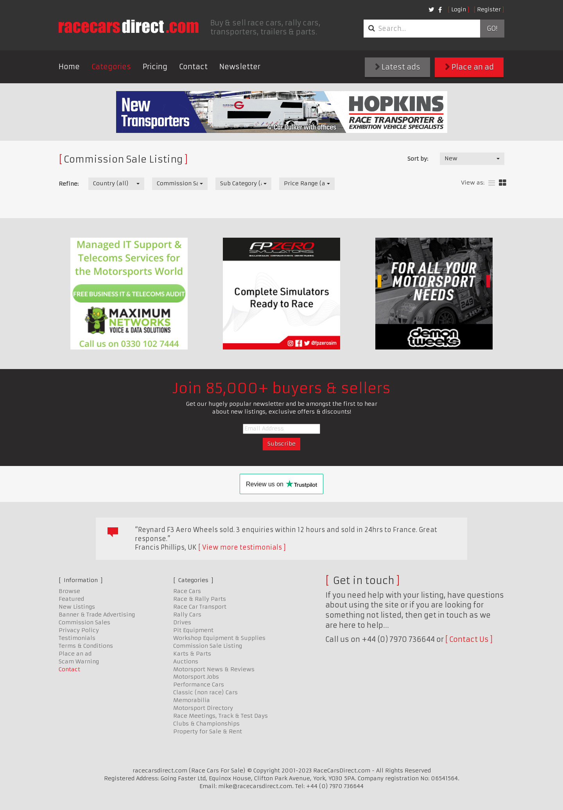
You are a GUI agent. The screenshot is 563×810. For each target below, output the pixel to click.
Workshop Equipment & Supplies (219, 638)
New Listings (77, 606)
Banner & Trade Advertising (97, 614)
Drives (182, 622)
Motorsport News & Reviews (214, 669)
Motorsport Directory (203, 707)
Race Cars (187, 591)
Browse (69, 591)
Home (69, 66)
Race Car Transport (199, 606)
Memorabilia (191, 700)
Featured (71, 598)
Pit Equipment (193, 630)
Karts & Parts (192, 653)
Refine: (69, 183)
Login (458, 9)
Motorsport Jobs (196, 676)
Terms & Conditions (86, 645)
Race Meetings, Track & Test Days (220, 715)
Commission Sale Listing (207, 645)
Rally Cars (187, 614)
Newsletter (239, 66)
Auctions (185, 661)
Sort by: (417, 158)
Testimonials (77, 638)
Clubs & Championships (206, 723)
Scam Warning (79, 661)
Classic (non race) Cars (205, 692)
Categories (111, 66)
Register (489, 9)
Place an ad (469, 67)
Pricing (155, 66)
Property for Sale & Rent (207, 731)
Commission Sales (84, 622)
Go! (492, 28)
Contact (193, 66)
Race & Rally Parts (199, 598)
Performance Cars (198, 684)
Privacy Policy (79, 630)
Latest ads (397, 67)
